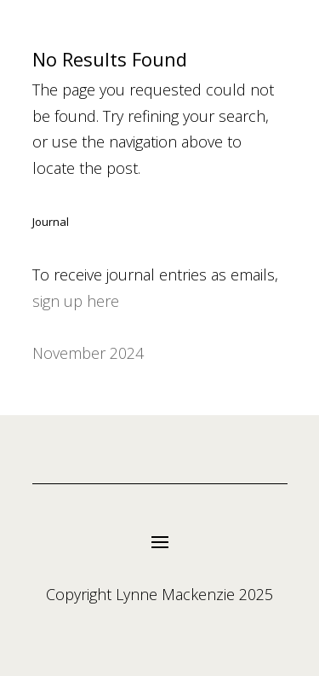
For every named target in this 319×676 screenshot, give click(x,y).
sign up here (75, 301)
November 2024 (88, 353)
